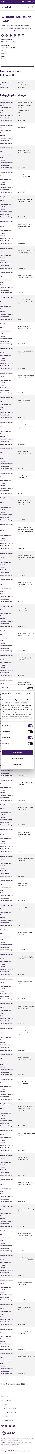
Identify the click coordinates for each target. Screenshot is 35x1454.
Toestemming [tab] (6, 693)
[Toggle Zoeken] (29, 7)
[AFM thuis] (6, 7)
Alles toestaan (17, 752)
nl (5, 1)
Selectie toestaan (17, 758)
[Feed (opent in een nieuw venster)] (14, 1426)
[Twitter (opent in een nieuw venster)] (2, 1426)
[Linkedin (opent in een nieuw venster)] (10, 1426)
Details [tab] (18, 693)
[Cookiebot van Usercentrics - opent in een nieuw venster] (25, 688)
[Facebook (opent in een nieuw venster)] (6, 1426)
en (2, 1)
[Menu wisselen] (32, 7)
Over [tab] (29, 693)
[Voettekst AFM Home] (17, 1433)
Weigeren (17, 764)
